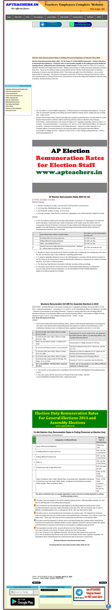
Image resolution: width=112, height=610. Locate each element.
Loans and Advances (12, 93)
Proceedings (38, 17)
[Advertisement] (69, 41)
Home (9, 17)
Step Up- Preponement (12, 100)
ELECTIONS (44, 578)
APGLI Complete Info (12, 98)
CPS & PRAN (9, 106)
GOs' (27, 17)
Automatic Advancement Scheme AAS (17, 89)
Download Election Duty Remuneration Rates (69, 540)
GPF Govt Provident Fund (13, 91)
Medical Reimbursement (13, 102)
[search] (24, 592)
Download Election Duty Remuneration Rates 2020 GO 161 (69, 545)
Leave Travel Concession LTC (14, 95)
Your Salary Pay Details (12, 104)
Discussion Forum (11, 110)
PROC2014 (59, 578)
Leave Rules (51, 17)
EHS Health (64, 17)
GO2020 (52, 578)
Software (90, 17)
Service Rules (78, 17)
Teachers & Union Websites (14, 108)
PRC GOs (18, 17)
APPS (99, 17)
